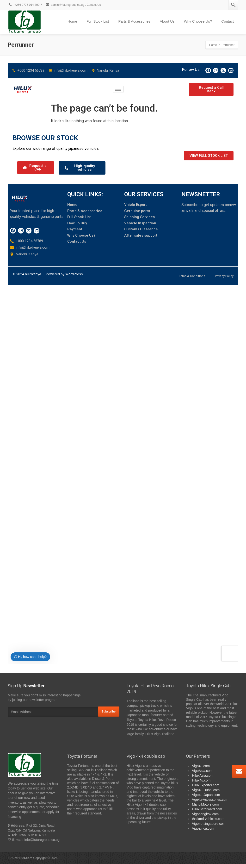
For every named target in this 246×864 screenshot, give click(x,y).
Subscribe (109, 711)
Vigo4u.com (201, 766)
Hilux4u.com (201, 780)
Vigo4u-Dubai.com (206, 790)
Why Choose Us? (198, 21)
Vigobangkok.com (205, 814)
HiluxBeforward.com (207, 809)
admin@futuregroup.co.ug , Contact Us (73, 4)
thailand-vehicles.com (208, 819)
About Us (167, 21)
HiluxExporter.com (205, 785)
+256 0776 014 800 (23, 4)
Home (72, 21)
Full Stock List (97, 21)
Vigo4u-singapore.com (209, 824)
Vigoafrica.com (203, 828)
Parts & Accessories (134, 21)
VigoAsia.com (202, 771)
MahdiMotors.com (205, 804)
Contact (227, 21)
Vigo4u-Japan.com (206, 795)
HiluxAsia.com (202, 775)
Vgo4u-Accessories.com (210, 799)
